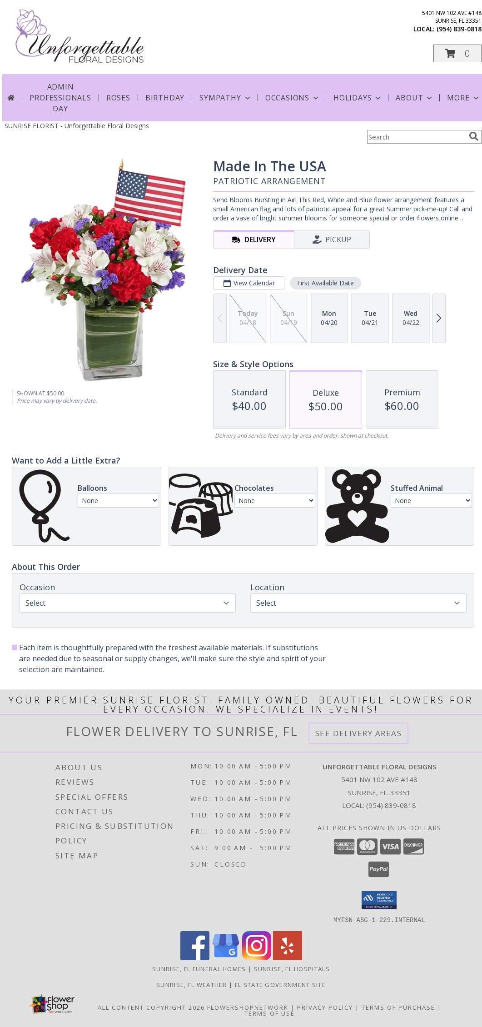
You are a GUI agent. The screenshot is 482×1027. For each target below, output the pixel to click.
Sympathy (225, 98)
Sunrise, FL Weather (191, 984)
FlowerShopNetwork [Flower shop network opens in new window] (247, 1007)
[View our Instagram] (256, 957)
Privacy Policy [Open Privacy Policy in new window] (325, 1007)
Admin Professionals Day (60, 98)
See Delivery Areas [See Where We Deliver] (358, 733)
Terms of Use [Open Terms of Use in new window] (269, 1013)
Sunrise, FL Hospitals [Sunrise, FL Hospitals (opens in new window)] (292, 968)
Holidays (358, 98)
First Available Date (325, 283)
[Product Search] (416, 136)
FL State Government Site (280, 984)
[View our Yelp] (287, 957)
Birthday (164, 98)
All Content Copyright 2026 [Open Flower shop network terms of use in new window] (151, 1007)
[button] (457, 53)
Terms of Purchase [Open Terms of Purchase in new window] (398, 1007)
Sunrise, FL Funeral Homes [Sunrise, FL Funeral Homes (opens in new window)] (199, 968)
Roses (118, 98)
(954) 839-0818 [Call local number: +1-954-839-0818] (459, 29)
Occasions (292, 98)
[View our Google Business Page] (225, 957)
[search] (474, 136)
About (415, 98)
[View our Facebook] (194, 957)
